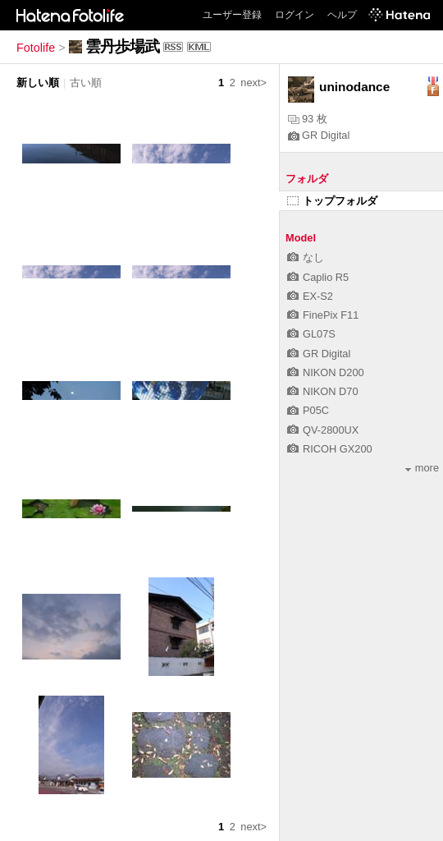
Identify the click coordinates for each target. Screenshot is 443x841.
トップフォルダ (332, 201)
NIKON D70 (323, 391)
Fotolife (35, 47)
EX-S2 (310, 296)
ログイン (294, 15)
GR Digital (318, 135)
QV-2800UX (323, 430)
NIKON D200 (325, 372)
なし (305, 257)
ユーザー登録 (232, 15)
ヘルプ (342, 15)
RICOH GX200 (329, 449)
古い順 (86, 82)
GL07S (311, 334)
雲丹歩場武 (122, 46)
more (422, 468)
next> (253, 82)
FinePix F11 (323, 315)
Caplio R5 (318, 277)
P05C (308, 410)
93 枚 (307, 119)
